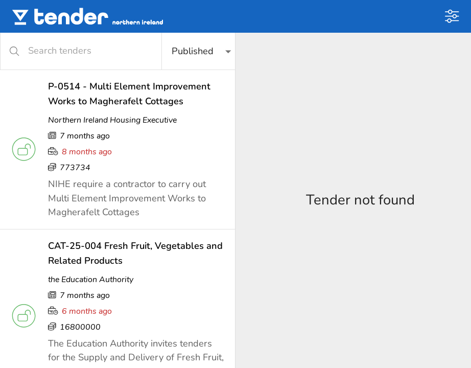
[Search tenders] (88, 51)
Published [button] (193, 51)
